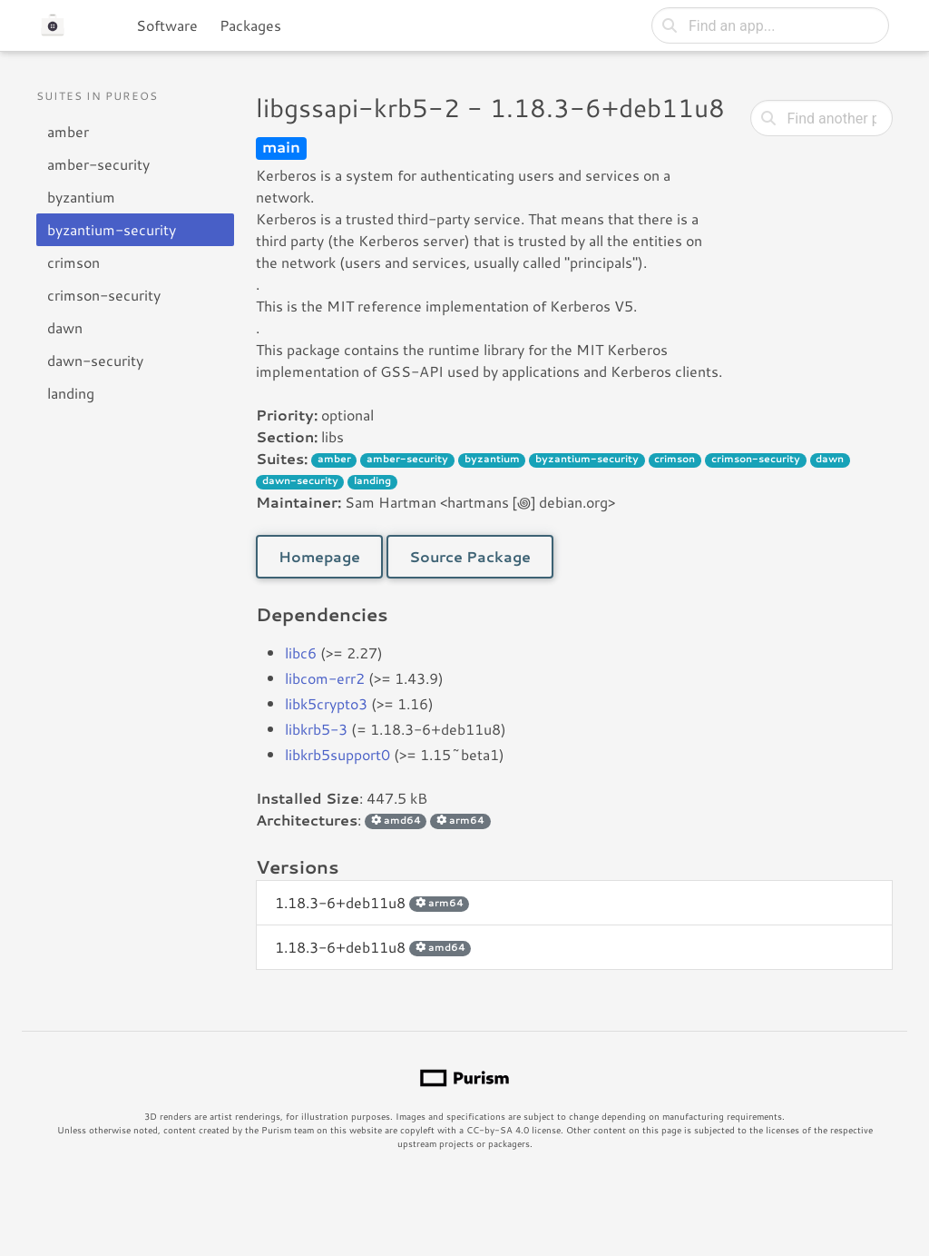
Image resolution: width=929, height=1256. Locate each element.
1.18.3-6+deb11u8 (372, 902)
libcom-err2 (325, 678)
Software (167, 25)
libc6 (301, 652)
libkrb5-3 (316, 728)
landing (70, 392)
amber (68, 131)
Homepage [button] (319, 556)
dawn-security (95, 360)
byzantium (81, 196)
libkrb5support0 (337, 754)
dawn (65, 327)
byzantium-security (111, 229)
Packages (250, 25)
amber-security (98, 163)
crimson (73, 262)
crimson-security (104, 294)
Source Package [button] (470, 556)
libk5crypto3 (326, 703)
